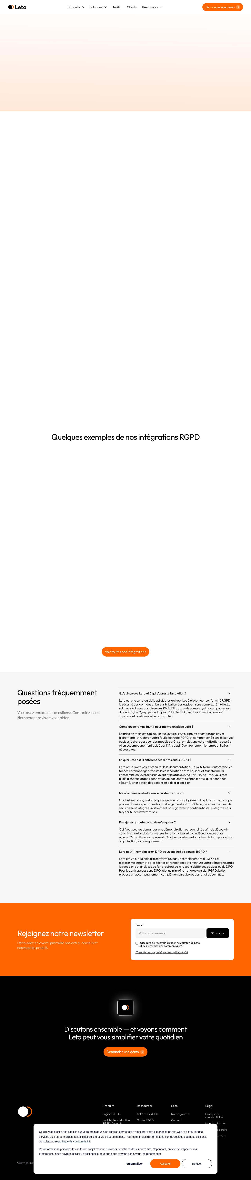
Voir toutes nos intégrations (125, 651)
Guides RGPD (145, 1120)
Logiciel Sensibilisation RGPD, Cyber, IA (116, 1121)
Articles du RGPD (147, 1114)
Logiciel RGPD (111, 1114)
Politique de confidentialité (214, 1115)
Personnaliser (134, 1163)
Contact (176, 1120)
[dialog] (125, 1149)
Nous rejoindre (180, 1114)
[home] (17, 7)
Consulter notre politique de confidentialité (162, 952)
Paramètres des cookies (215, 1137)
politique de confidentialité (74, 1141)
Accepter (165, 1163)
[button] (76, 7)
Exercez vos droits (216, 1129)
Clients (132, 7)
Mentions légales (215, 1123)
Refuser (197, 1163)
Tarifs (117, 7)
